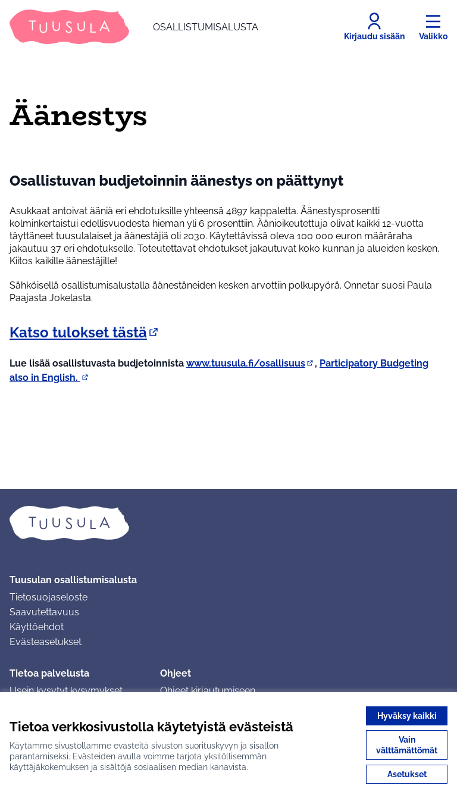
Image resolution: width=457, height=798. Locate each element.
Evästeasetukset (46, 641)
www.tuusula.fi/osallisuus (250, 363)
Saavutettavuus (44, 612)
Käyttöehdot (37, 627)
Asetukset (407, 774)
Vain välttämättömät (406, 745)
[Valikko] (433, 27)
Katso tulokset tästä (85, 332)
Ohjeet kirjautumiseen (207, 690)
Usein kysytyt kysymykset (66, 690)
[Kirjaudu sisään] (374, 27)
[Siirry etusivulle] (134, 27)
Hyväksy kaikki (407, 716)
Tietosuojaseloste (48, 597)
